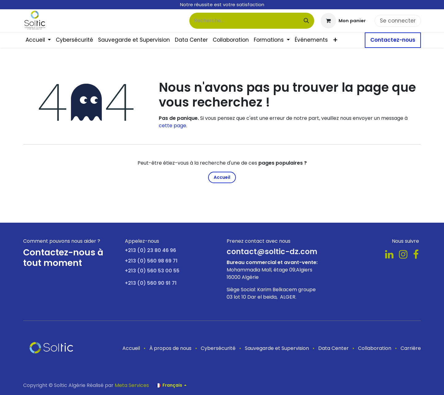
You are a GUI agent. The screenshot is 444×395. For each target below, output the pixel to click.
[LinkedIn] (389, 254)
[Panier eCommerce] (343, 21)
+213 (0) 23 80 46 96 (150, 250)
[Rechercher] (306, 21)
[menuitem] (38, 40)
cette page (172, 125)
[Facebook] (416, 254)
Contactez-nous (392, 40)
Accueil (222, 177)
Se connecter (398, 20)
